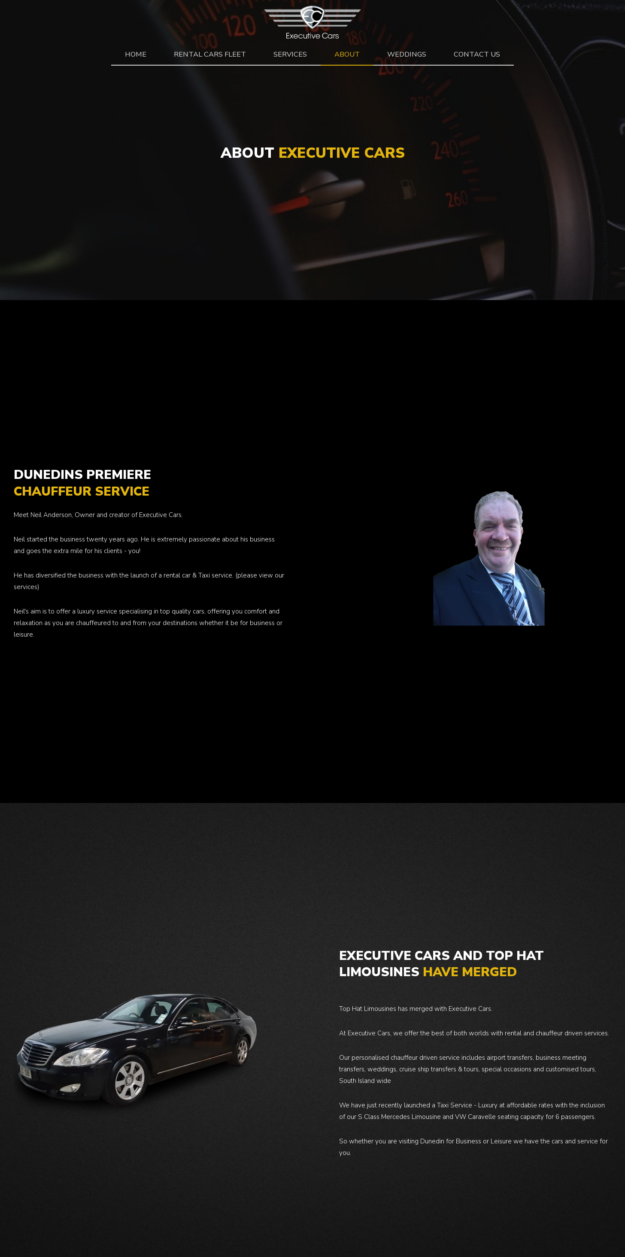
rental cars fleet (210, 54)
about (347, 54)
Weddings (406, 54)
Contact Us (477, 54)
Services (290, 54)
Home (135, 54)
